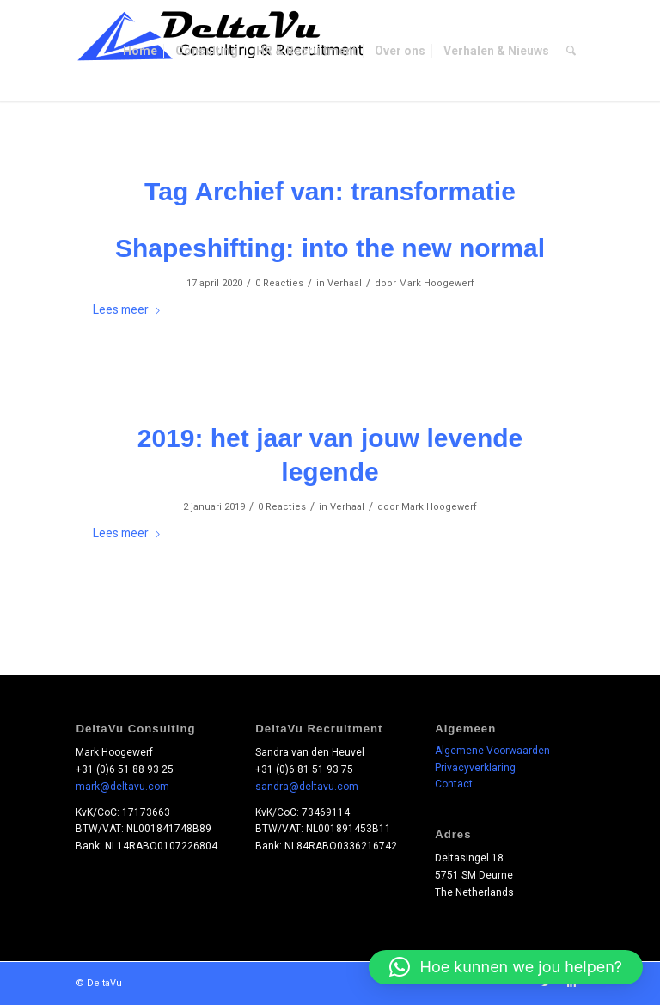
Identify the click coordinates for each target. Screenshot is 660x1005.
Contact (454, 784)
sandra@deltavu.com (306, 787)
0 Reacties (279, 283)
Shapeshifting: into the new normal (330, 248)
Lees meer (130, 309)
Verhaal (344, 283)
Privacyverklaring (475, 768)
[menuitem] (140, 50)
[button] (506, 967)
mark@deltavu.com (122, 787)
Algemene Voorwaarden (492, 751)
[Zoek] (571, 50)
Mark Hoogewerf (436, 283)
